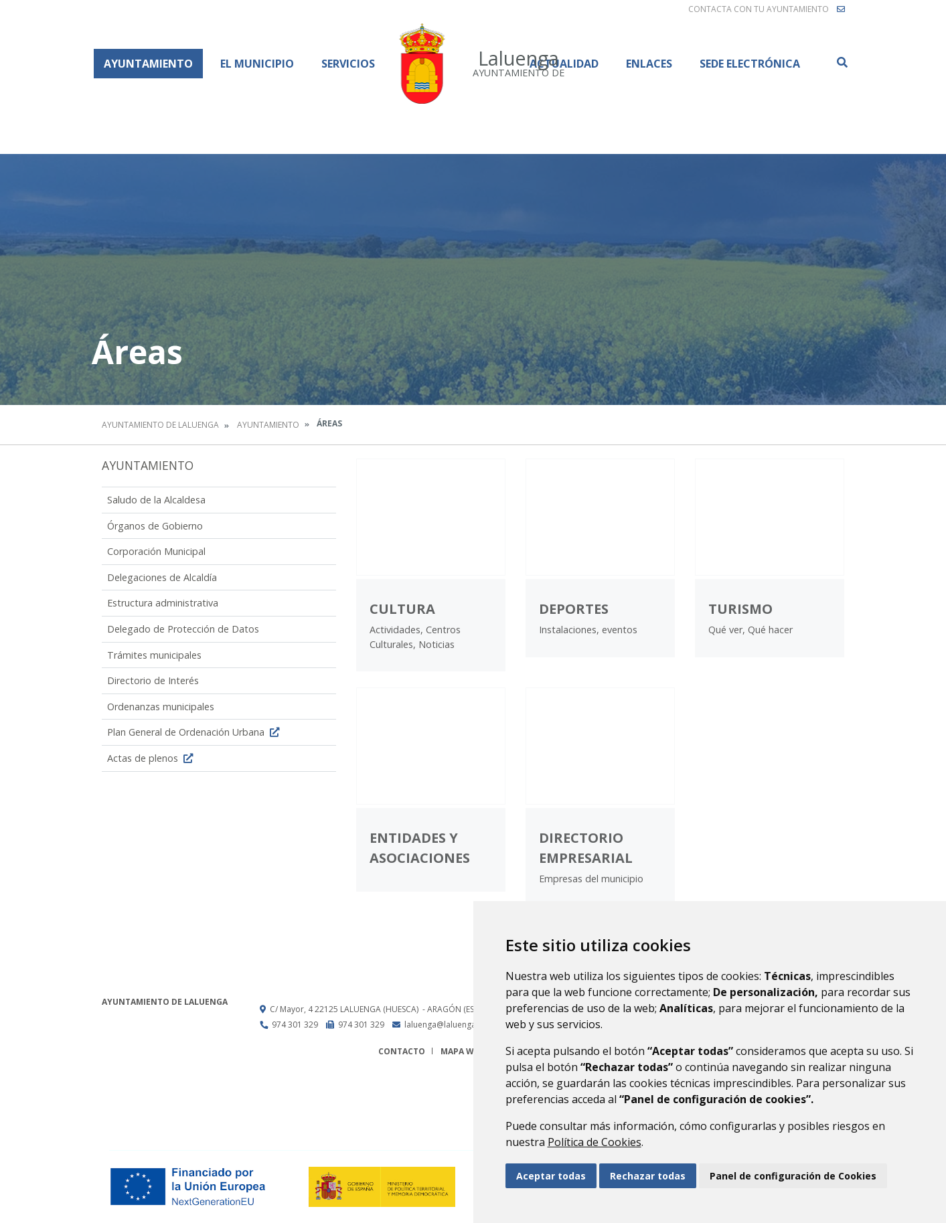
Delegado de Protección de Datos (183, 629)
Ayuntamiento (148, 63)
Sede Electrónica (750, 63)
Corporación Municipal (156, 551)
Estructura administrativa (162, 602)
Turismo (740, 609)
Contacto (401, 1051)
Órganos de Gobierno (155, 525)
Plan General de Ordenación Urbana (195, 732)
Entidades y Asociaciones (420, 848)
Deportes (574, 609)
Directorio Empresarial (586, 848)
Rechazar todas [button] (648, 1175)
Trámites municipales (154, 655)
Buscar (841, 62)
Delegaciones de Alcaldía (162, 577)
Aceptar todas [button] (551, 1175)
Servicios (348, 63)
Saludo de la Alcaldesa (156, 499)
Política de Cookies (594, 1142)
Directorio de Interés (153, 680)
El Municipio (257, 63)
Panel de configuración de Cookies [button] (793, 1175)
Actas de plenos (151, 758)
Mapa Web (462, 1051)
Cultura (402, 609)
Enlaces (649, 63)
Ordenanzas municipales (160, 706)
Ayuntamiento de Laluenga (160, 424)
